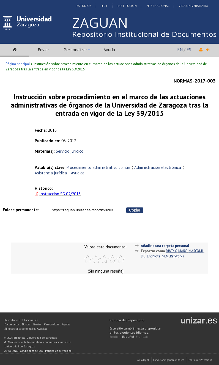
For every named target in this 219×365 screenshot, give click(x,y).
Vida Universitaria (193, 6)
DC (143, 256)
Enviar (43, 49)
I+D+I (104, 6)
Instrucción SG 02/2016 (60, 193)
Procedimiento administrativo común (98, 167)
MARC (182, 251)
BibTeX (171, 251)
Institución (127, 6)
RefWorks (177, 256)
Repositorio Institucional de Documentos (144, 34)
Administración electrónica (157, 167)
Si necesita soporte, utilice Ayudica (25, 328)
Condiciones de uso (31, 351)
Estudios (84, 6)
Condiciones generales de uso (168, 359)
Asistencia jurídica (51, 172)
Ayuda (109, 49)
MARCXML (196, 251)
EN (180, 49)
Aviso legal (11, 351)
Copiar (134, 210)
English (115, 336)
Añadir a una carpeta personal (165, 245)
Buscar (26, 324)
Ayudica (77, 172)
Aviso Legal (143, 359)
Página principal (18, 64)
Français (142, 336)
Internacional (157, 6)
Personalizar (75, 49)
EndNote (153, 256)
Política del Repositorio (127, 320)
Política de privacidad (58, 351)
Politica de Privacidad (200, 359)
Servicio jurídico (69, 151)
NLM (165, 256)
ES (189, 49)
